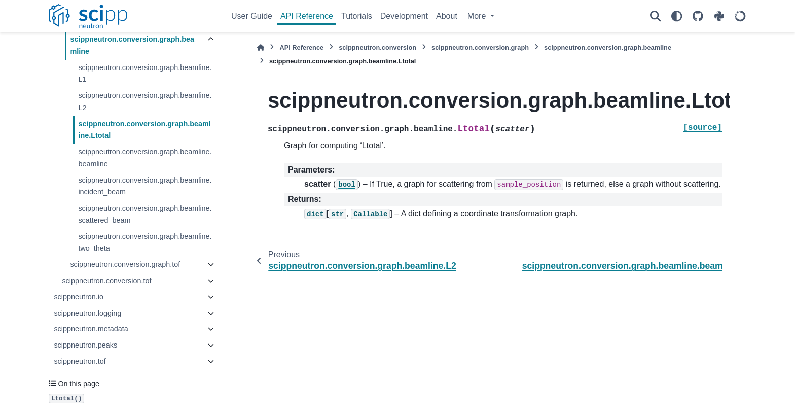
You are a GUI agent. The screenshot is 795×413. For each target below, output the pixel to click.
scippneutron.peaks (85, 345)
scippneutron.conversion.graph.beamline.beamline (144, 158)
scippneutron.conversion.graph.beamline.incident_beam (144, 186)
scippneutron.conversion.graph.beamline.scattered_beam (144, 214)
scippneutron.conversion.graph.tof (125, 264)
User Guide (251, 16)
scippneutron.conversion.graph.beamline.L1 (144, 73)
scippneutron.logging (87, 313)
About (446, 16)
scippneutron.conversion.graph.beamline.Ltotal (144, 130)
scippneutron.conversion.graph (480, 47)
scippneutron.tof (79, 361)
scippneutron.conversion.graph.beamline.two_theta (144, 242)
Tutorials (356, 16)
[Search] (655, 16)
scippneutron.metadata (91, 329)
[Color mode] (676, 16)
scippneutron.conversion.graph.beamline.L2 (144, 101)
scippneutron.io (78, 297)
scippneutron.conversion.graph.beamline (132, 45)
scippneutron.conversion (377, 47)
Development (404, 16)
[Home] (260, 47)
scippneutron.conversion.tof (106, 281)
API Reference (306, 16)
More (477, 16)
